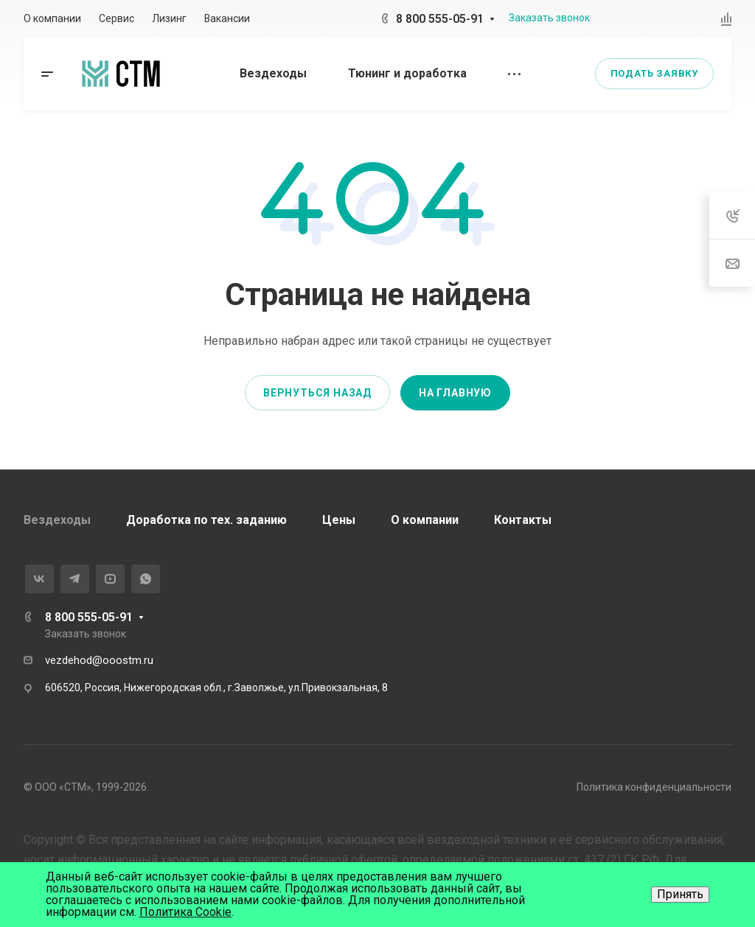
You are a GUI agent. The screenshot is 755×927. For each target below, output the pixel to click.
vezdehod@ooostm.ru (99, 660)
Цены (338, 520)
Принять (680, 894)
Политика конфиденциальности (654, 787)
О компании (425, 520)
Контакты (523, 520)
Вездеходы (57, 520)
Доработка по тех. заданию (206, 520)
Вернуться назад (317, 393)
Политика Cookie (185, 912)
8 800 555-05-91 (440, 19)
